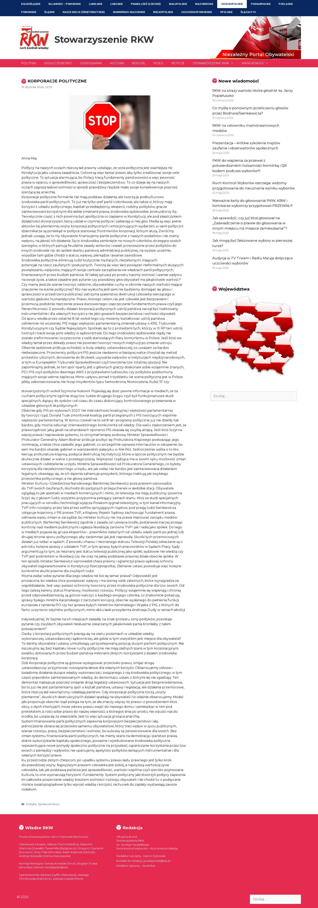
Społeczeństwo (58, 63)
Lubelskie (95, 3)
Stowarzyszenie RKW (104, 39)
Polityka (28, 63)
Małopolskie (178, 3)
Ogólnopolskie (232, 3)
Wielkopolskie (163, 12)
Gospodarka (91, 63)
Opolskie (226, 12)
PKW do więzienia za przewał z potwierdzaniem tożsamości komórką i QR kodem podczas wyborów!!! (249, 165)
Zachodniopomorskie (196, 12)
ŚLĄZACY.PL (248, 12)
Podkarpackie (261, 3)
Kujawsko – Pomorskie (64, 3)
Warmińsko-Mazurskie (129, 12)
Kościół (138, 63)
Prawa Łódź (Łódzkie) (146, 3)
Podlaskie (286, 3)
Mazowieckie (204, 3)
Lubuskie (116, 3)
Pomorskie (28, 12)
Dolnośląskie (30, 3)
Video (158, 63)
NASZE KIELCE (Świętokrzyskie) (84, 12)
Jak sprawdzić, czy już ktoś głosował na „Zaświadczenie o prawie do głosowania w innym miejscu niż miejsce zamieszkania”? (249, 223)
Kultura (117, 63)
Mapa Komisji (257, 63)
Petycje (178, 63)
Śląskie (49, 12)
